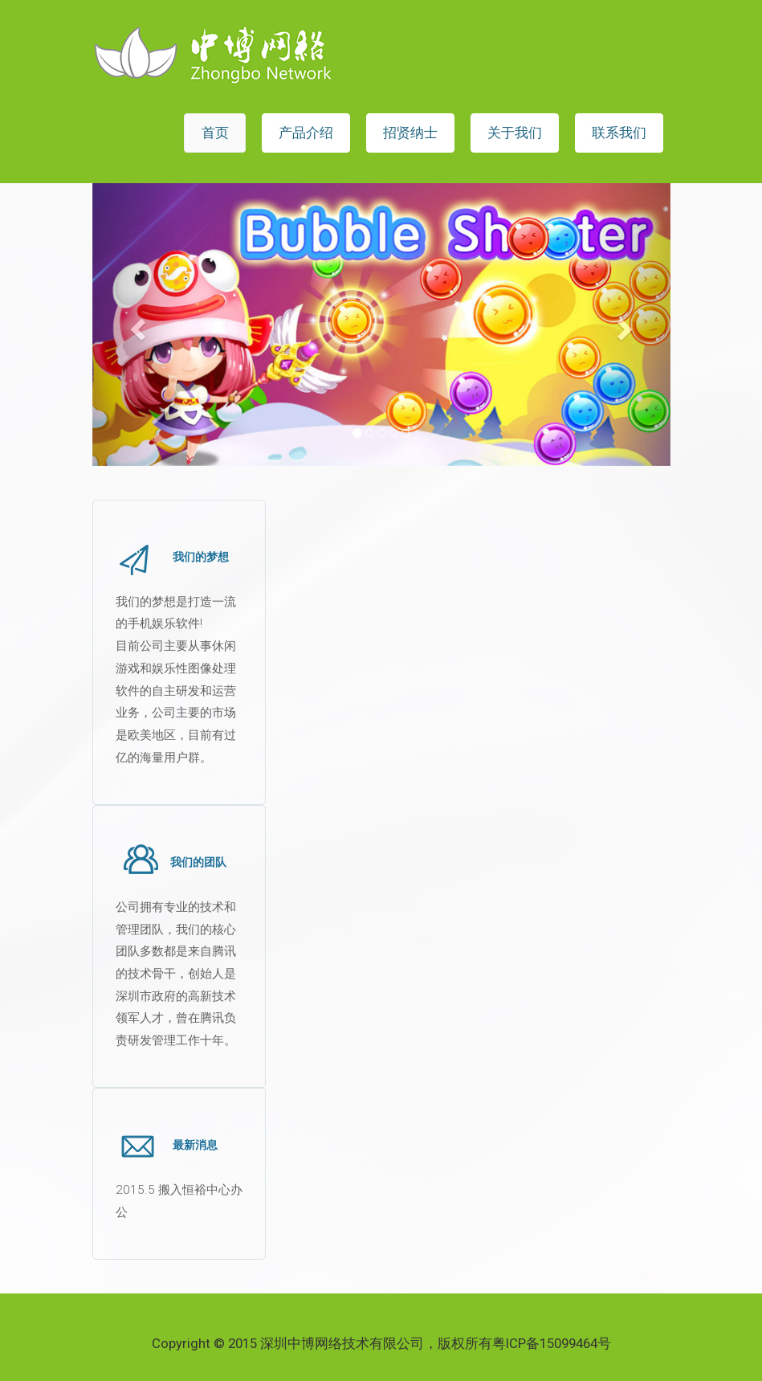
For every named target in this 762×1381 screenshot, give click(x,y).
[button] (135, 324)
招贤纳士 (410, 133)
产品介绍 (306, 133)
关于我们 (514, 133)
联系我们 (619, 133)
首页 (215, 133)
